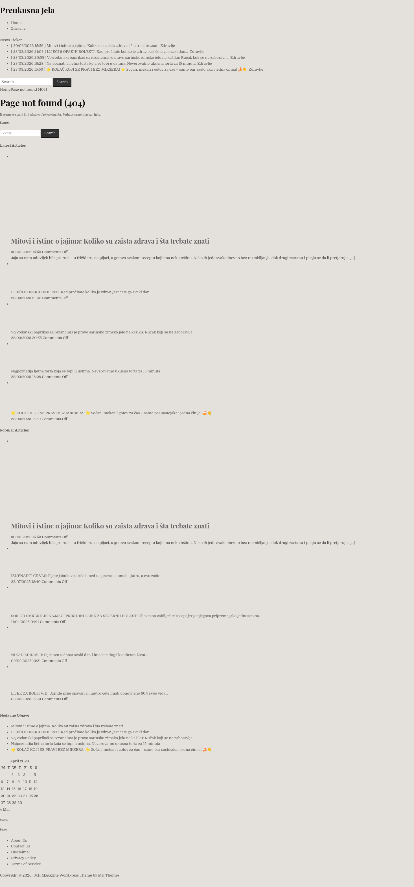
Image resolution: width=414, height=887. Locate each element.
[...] (352, 258)
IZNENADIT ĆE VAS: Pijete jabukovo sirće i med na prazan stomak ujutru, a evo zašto (85, 576)
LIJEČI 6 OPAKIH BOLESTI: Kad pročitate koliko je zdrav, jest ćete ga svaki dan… (81, 292)
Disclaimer (20, 852)
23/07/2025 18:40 (26, 582)
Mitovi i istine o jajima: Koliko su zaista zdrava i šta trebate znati (110, 240)
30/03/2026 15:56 (26, 252)
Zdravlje (18, 28)
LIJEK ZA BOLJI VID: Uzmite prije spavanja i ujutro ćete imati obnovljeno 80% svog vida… (89, 693)
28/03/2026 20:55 (26, 338)
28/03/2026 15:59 (26, 419)
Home (16, 23)
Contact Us (20, 846)
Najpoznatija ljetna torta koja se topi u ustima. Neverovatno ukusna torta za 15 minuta (85, 371)
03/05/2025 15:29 (26, 699)
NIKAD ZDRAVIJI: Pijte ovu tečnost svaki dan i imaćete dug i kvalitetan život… (79, 655)
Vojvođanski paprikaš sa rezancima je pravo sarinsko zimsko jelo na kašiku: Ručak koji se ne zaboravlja (101, 332)
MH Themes (109, 875)
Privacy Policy (23, 858)
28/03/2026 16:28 (26, 377)
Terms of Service (26, 864)
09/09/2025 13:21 (26, 661)
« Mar (5, 809)
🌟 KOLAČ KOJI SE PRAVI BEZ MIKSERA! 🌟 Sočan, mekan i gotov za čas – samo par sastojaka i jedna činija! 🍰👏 (111, 413)
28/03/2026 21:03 (26, 298)
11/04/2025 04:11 (25, 622)
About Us (19, 840)
